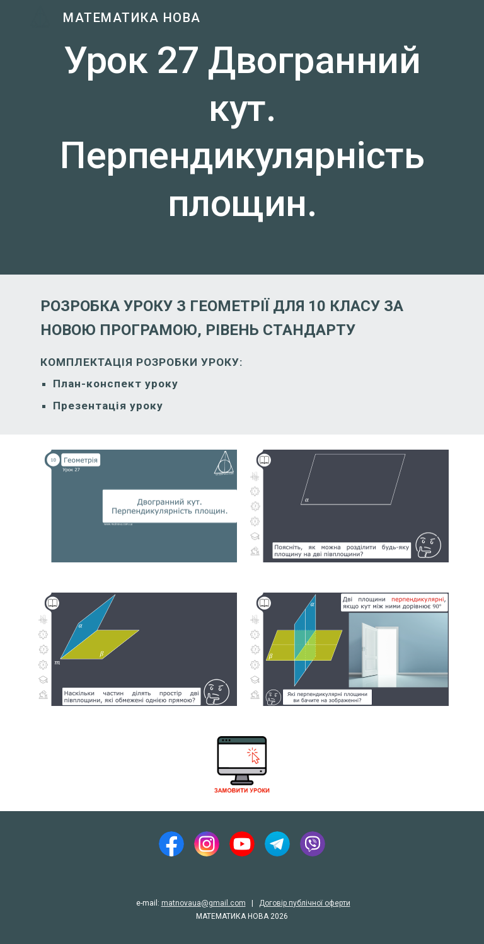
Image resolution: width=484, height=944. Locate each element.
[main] (241, 137)
